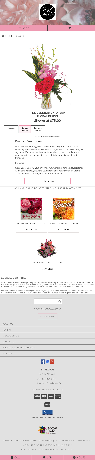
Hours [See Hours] (79, 457)
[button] (47, 412)
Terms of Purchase (48, 449)
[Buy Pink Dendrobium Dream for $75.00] (47, 181)
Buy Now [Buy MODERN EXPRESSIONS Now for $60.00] (47, 269)
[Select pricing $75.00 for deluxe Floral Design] (25, 129)
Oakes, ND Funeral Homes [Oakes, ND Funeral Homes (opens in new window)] (16, 440)
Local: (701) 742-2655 (47, 383)
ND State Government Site (58, 445)
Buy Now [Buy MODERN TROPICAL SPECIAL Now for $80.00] (64, 229)
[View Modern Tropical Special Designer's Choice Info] (63, 209)
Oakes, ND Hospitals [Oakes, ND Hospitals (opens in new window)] (42, 440)
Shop (23, 28)
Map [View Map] (47, 457)
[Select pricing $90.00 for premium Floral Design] (38, 129)
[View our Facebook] (43, 362)
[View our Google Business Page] (47, 362)
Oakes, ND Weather (32, 445)
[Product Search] (48, 301)
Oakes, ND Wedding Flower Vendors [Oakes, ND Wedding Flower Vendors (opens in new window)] (73, 440)
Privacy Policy (28, 449)
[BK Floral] (47, 18)
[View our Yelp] (52, 362)
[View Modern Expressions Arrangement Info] (47, 248)
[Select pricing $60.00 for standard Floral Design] (11, 129)
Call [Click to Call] (15, 457)
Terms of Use (67, 449)
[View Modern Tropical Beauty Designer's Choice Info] (31, 208)
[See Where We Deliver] (47, 316)
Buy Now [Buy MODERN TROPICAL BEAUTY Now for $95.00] (31, 229)
